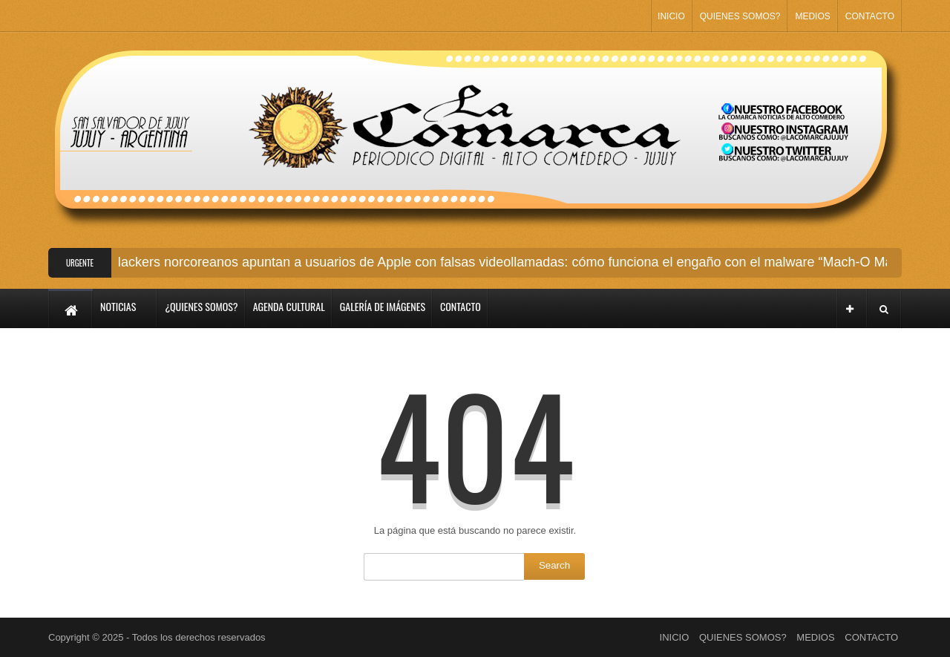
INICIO (671, 16)
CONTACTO (869, 16)
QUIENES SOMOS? (740, 16)
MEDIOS (812, 16)
